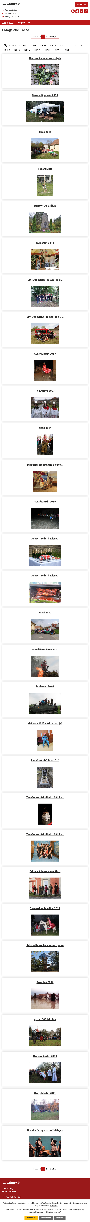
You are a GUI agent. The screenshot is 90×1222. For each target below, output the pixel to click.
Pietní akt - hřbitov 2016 (45, 760)
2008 (33, 45)
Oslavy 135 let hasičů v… (45, 538)
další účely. (54, 1206)
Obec (11, 23)
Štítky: (5, 45)
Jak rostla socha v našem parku (45, 945)
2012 (73, 45)
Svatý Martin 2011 (45, 1093)
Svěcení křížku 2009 (45, 1056)
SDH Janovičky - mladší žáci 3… (45, 316)
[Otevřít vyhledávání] (73, 11)
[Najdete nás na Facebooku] (77, 11)
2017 (37, 50)
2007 (23, 45)
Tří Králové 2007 (45, 390)
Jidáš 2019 (45, 131)
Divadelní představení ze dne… (45, 464)
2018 (47, 50)
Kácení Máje (45, 168)
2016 (27, 50)
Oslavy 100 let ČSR (45, 205)
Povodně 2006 (45, 982)
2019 (57, 50)
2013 (83, 45)
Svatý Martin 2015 (45, 501)
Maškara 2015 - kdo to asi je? (45, 723)
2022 (67, 50)
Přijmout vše (31, 1218)
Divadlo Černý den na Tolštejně (45, 1130)
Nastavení (59, 1218)
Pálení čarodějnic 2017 (45, 649)
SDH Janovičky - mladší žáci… (45, 279)
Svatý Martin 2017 (45, 353)
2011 (63, 45)
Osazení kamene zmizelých (45, 58)
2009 (43, 45)
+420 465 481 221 (13, 1197)
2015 (17, 50)
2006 (13, 45)
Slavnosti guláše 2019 (45, 95)
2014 (7, 50)
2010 (53, 45)
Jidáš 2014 (45, 427)
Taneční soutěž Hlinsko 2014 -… (45, 797)
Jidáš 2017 (45, 612)
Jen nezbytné (46, 1218)
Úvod (4, 23)
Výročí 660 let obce (45, 1019)
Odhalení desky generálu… (45, 871)
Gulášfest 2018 (45, 242)
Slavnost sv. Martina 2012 (45, 908)
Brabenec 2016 (45, 686)
